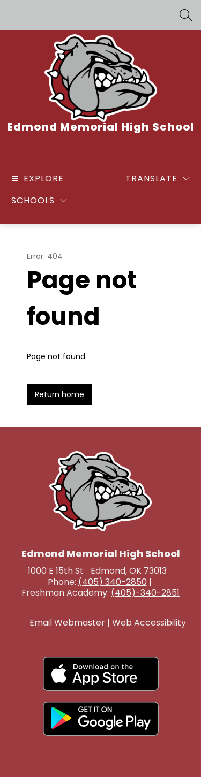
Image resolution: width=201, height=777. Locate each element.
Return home (59, 394)
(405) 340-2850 (112, 582)
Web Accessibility (149, 623)
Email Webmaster (67, 623)
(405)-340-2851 (145, 592)
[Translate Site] (157, 178)
